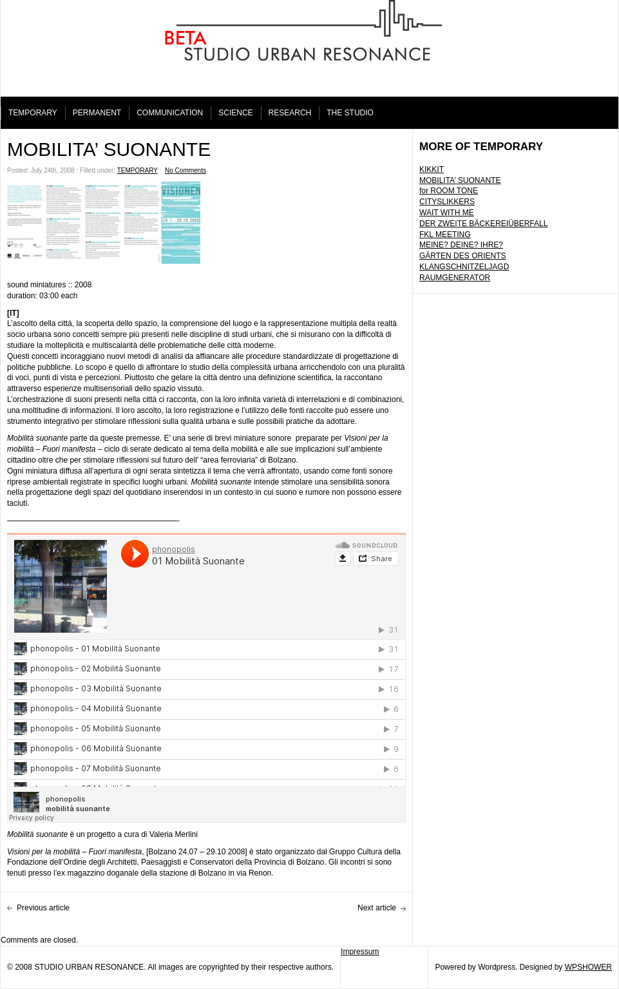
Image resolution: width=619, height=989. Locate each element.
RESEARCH (290, 112)
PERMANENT (97, 112)
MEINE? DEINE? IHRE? (461, 244)
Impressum (360, 951)
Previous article (43, 907)
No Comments (185, 170)
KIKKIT (431, 169)
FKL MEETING (445, 234)
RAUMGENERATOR (454, 277)
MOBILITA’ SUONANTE (459, 180)
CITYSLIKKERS (447, 201)
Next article (376, 907)
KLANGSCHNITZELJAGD (464, 266)
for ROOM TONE (448, 190)
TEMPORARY (32, 112)
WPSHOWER (588, 967)
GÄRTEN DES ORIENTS (462, 255)
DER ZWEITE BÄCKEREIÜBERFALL (483, 223)
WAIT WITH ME (446, 212)
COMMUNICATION (170, 112)
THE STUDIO (350, 112)
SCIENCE (235, 112)
